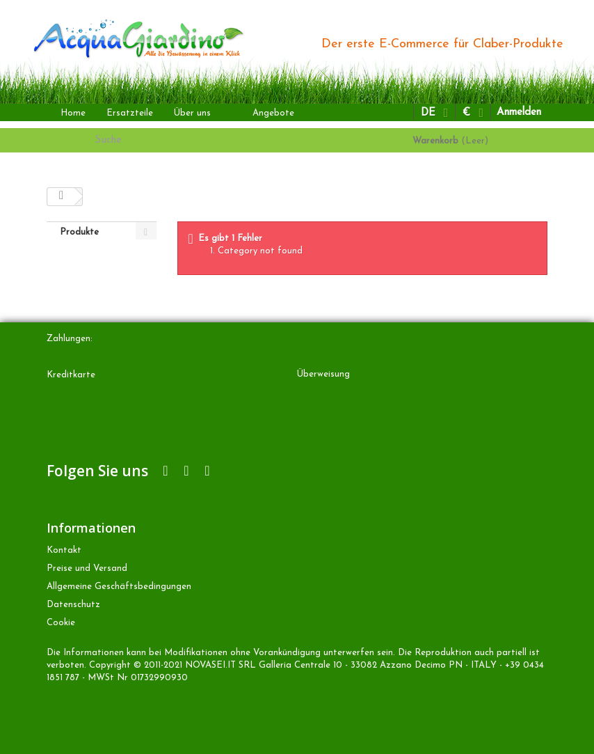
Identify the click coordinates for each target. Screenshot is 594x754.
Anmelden (519, 112)
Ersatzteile (129, 113)
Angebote (273, 113)
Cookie (61, 622)
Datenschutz (73, 604)
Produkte (79, 232)
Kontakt (64, 550)
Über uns (192, 113)
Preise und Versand (87, 568)
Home (73, 113)
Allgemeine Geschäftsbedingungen (119, 586)
